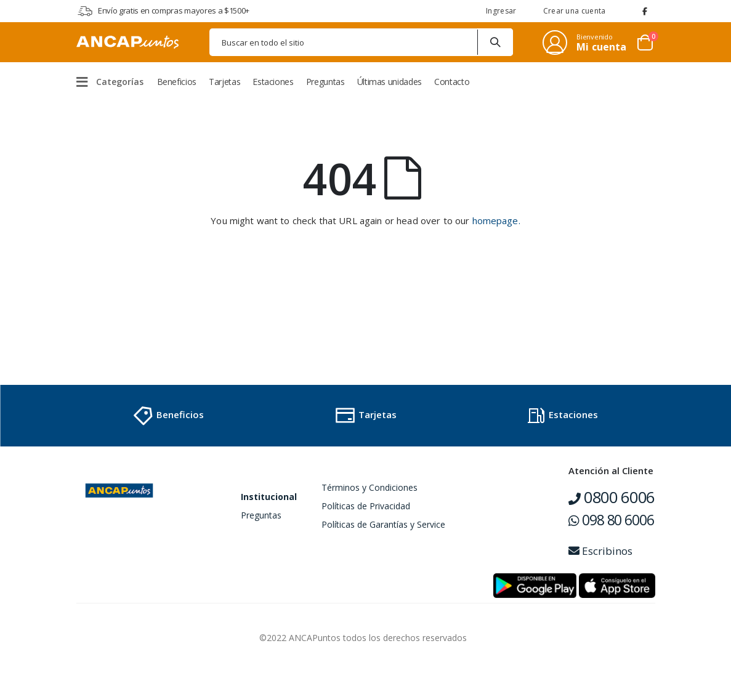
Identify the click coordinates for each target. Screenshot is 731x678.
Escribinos (600, 551)
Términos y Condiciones (369, 487)
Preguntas (261, 515)
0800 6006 (611, 497)
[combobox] (361, 42)
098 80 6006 (610, 520)
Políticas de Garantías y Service (383, 524)
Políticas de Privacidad (365, 506)
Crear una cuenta (574, 11)
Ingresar (501, 11)
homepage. (496, 220)
